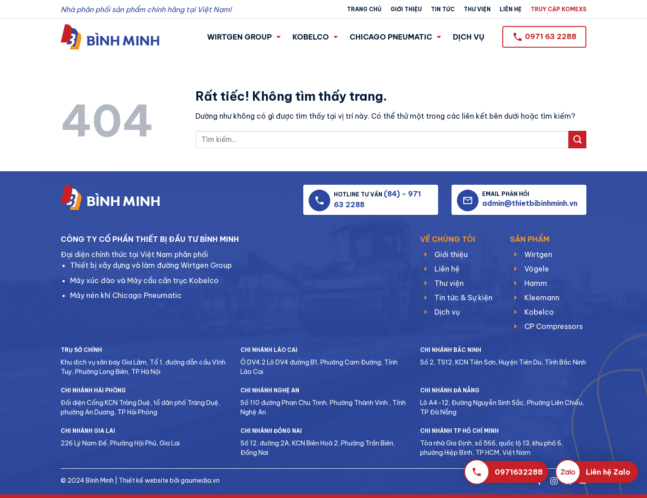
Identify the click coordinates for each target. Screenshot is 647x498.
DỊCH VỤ (468, 36)
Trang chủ (364, 9)
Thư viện (477, 9)
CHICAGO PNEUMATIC (395, 36)
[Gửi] (577, 139)
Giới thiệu (406, 9)
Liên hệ (511, 9)
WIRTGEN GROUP (244, 36)
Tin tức (443, 9)
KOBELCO (315, 36)
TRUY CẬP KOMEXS (558, 9)
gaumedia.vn (200, 480)
